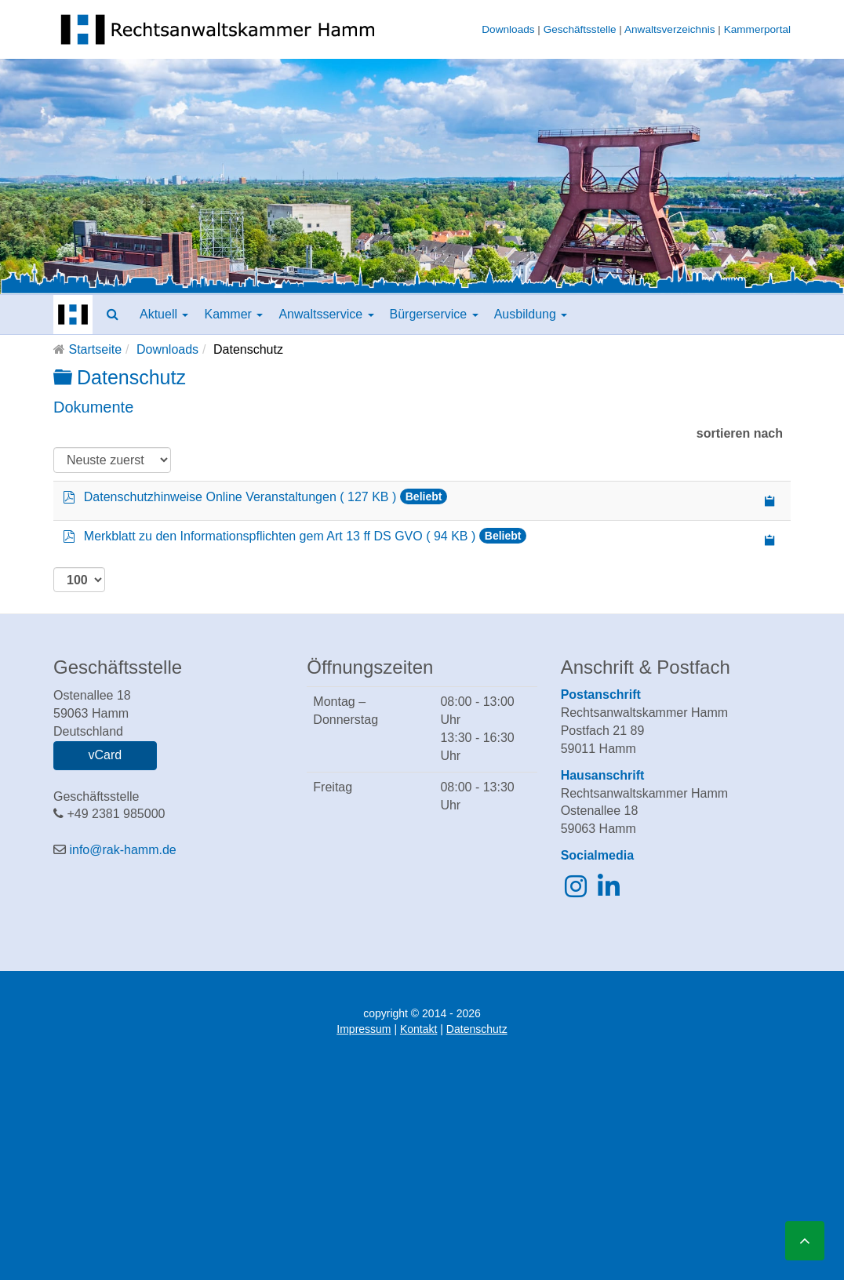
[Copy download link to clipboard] (770, 501)
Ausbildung (531, 314)
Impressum (364, 1029)
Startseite (95, 349)
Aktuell (164, 314)
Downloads (508, 29)
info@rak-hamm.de (122, 849)
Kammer (233, 314)
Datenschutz (476, 1029)
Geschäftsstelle (580, 29)
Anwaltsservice (325, 314)
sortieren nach (740, 433)
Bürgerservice (434, 314)
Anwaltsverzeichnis (669, 29)
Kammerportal (757, 29)
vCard (105, 755)
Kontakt (418, 1029)
